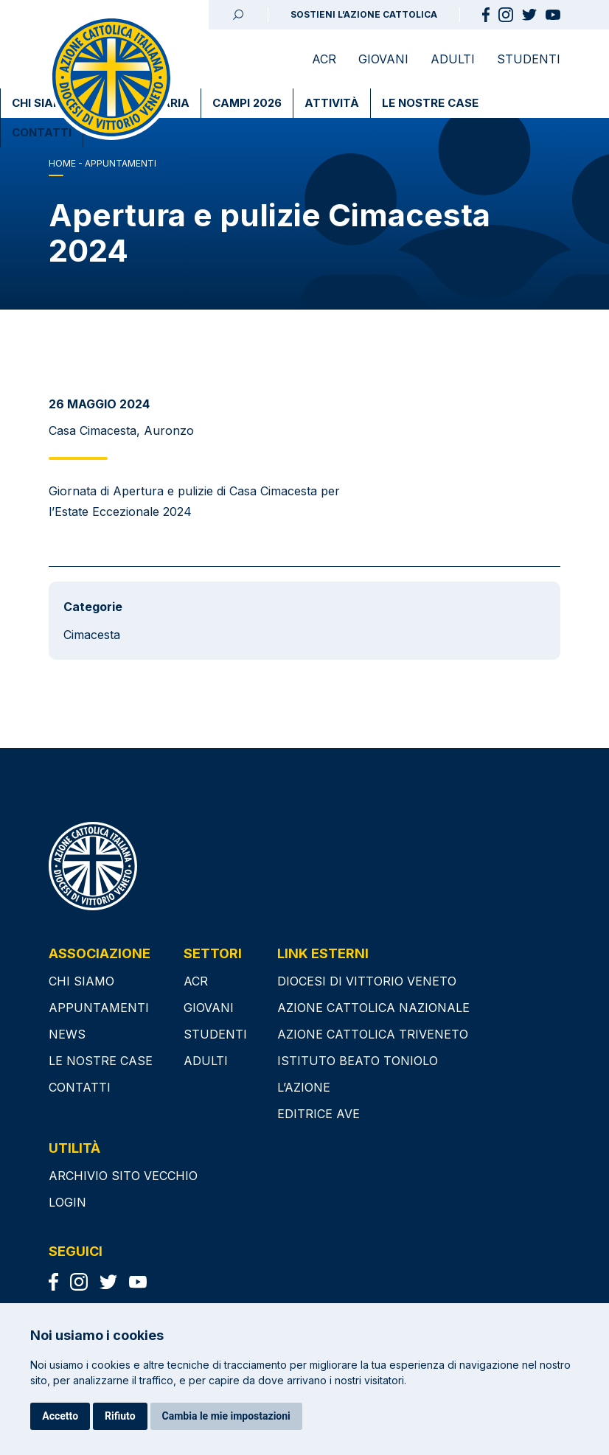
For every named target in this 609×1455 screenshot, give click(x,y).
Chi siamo (81, 981)
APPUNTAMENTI (120, 163)
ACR (324, 59)
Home (62, 163)
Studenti (528, 59)
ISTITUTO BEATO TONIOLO (357, 1061)
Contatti (42, 132)
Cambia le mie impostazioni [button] (226, 1416)
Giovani (383, 59)
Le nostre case (430, 103)
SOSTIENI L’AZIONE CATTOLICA (363, 14)
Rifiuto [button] (120, 1416)
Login (67, 1202)
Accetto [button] (60, 1416)
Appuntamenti (99, 1007)
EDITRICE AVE (318, 1114)
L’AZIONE (303, 1087)
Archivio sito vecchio (123, 1176)
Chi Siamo (42, 103)
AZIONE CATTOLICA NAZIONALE (373, 1007)
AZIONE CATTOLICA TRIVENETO (372, 1034)
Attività (331, 103)
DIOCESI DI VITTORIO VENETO (366, 981)
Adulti (453, 59)
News (67, 1034)
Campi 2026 (247, 103)
